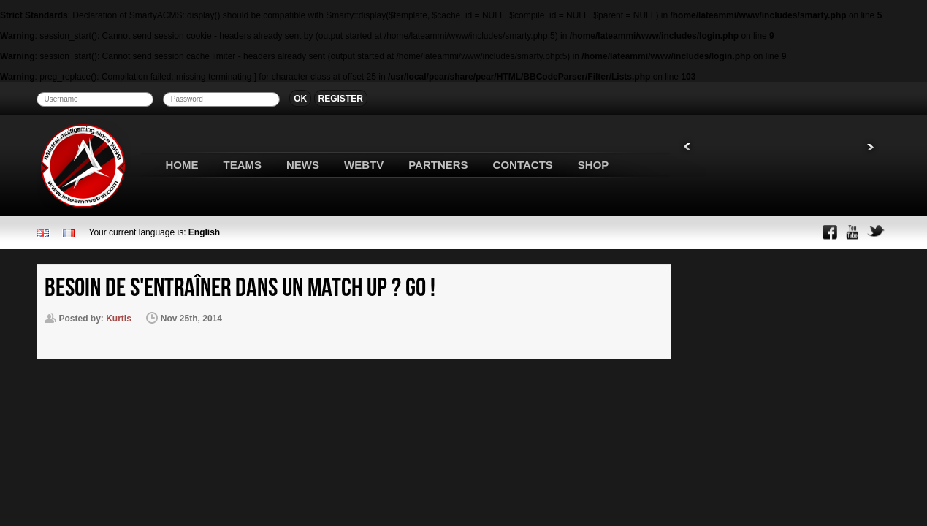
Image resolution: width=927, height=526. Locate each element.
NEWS (302, 165)
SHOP (593, 165)
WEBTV (364, 165)
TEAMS (243, 165)
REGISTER (340, 99)
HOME (182, 165)
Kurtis (118, 318)
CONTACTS (523, 165)
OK (300, 99)
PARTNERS (438, 165)
